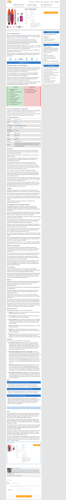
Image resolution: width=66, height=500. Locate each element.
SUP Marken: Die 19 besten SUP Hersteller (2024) (50, 78)
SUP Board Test (46, 36)
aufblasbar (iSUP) (18, 119)
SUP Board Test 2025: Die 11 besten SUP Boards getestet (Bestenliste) (51, 73)
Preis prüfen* (50, 12)
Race (31, 15)
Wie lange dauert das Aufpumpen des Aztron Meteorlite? (18, 382)
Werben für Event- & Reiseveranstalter (51, 61)
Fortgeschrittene (32, 13)
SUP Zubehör (37, 1)
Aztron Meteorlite (10, 442)
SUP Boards (31, 1)
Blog (41, 1)
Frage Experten (46, 1)
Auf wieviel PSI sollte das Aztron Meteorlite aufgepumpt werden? (20, 389)
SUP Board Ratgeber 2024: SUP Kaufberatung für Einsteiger (49, 81)
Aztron (31, 12)
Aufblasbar (23, 444)
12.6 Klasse (36, 45)
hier (11, 440)
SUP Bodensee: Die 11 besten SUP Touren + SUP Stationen (50, 70)
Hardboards (30, 36)
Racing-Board (29, 45)
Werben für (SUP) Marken (48, 55)
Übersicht (45, 54)
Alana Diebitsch (16, 468)
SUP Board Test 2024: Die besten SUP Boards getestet (51, 76)
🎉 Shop (51, 1)
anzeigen (27, 62)
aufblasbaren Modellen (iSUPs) (17, 38)
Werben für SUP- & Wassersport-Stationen (50, 59)
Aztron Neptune (23, 242)
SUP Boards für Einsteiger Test (49, 39)
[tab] (24, 382)
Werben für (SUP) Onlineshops (49, 57)
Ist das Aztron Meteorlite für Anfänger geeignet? (17, 395)
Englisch (56, 1)
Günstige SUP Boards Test (48, 40)
